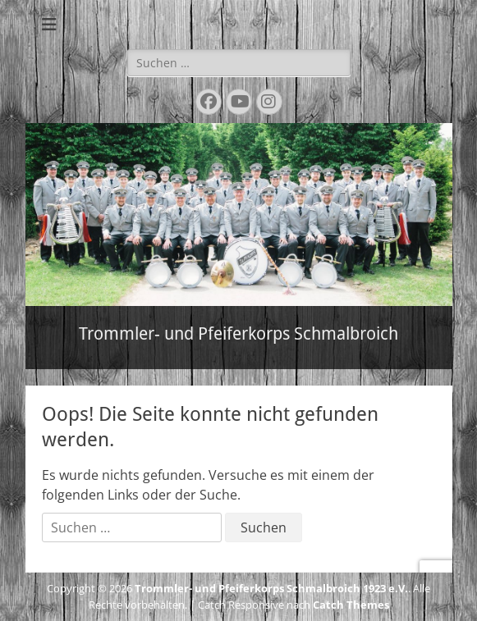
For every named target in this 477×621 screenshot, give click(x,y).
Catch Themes (351, 604)
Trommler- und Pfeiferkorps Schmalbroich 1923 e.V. (271, 588)
